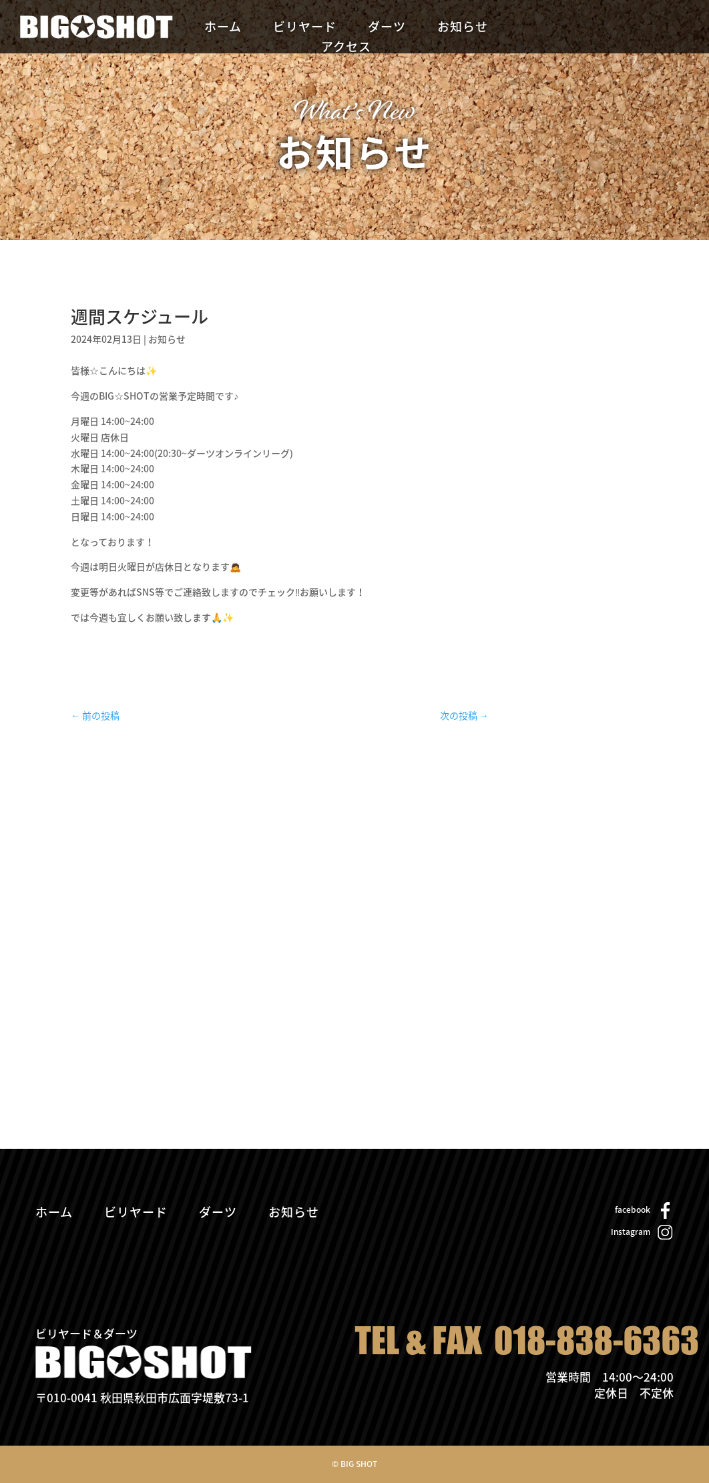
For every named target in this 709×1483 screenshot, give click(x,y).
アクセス (346, 48)
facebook (632, 1209)
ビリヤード (304, 28)
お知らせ (462, 28)
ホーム (223, 28)
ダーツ (387, 28)
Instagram (630, 1231)
